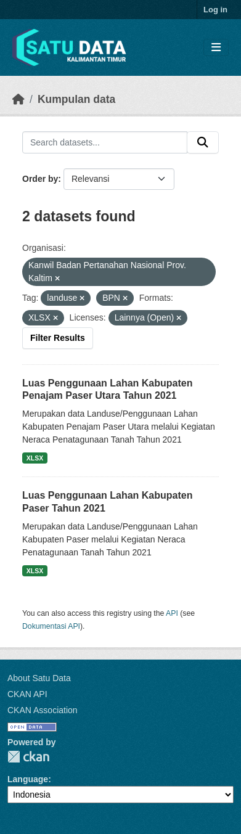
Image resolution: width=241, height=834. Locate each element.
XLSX (35, 458)
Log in (215, 9)
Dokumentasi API (51, 626)
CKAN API (27, 694)
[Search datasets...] (104, 142)
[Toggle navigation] (216, 48)
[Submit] (203, 142)
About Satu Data (39, 678)
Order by (40, 179)
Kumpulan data (76, 99)
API (172, 613)
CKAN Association (42, 710)
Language (27, 779)
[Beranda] (18, 99)
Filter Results (57, 338)
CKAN (28, 756)
